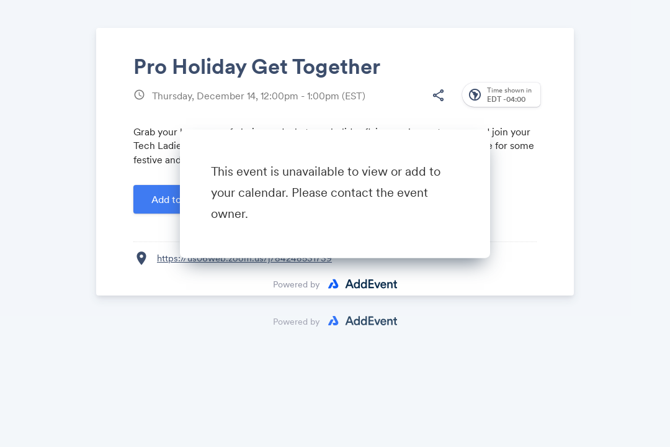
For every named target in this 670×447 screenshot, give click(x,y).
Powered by (296, 284)
